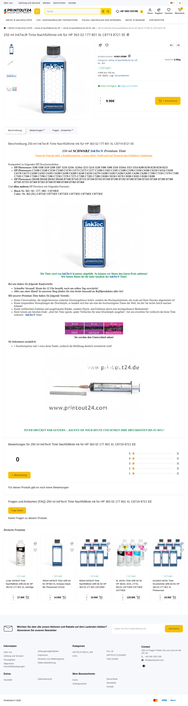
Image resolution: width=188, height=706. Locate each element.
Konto (75, 680)
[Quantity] (100, 100)
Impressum (43, 655)
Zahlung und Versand (29, 2)
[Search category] (103, 11)
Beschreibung (15, 130)
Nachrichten (59, 2)
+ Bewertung (19, 475)
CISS (75, 656)
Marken (46, 2)
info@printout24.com (152, 660)
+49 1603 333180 (127, 11)
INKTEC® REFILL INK (83, 652)
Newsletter (111, 683)
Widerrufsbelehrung (47, 663)
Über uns (8, 2)
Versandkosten (122, 75)
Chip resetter (112, 659)
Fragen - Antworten (62, 130)
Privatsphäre (9, 660)
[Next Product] (178, 45)
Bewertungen (37, 130)
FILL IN (110, 651)
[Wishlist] (106, 45)
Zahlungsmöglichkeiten (48, 651)
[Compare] (100, 45)
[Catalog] (37, 11)
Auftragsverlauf (79, 684)
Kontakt (72, 2)
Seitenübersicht (45, 679)
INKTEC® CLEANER (116, 655)
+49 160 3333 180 (151, 656)
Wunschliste (112, 679)
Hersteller (8, 680)
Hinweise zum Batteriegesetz (51, 659)
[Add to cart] (27, 597)
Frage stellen (17, 510)
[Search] (108, 11)
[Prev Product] (171, 45)
